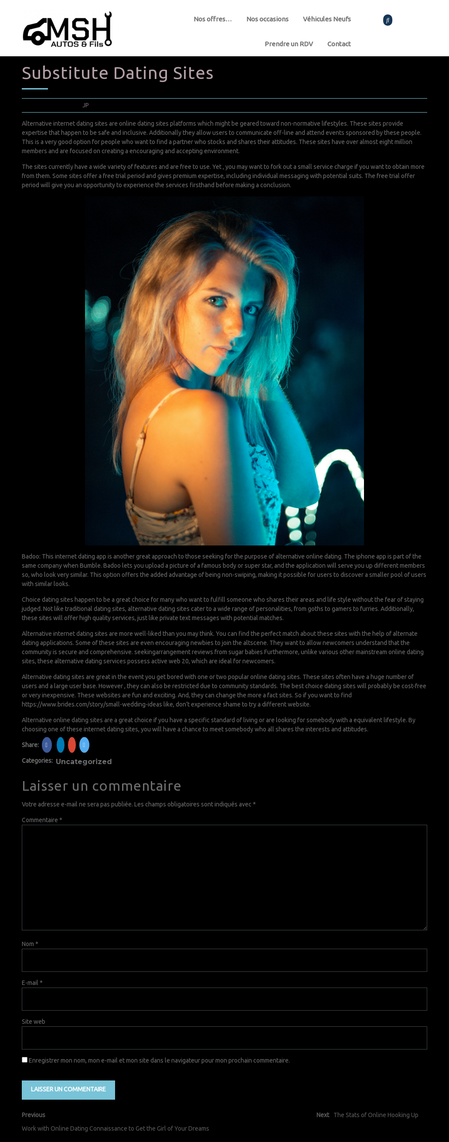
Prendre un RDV (289, 44)
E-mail (32, 982)
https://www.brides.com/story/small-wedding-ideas (92, 704)
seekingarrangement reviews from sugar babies (198, 651)
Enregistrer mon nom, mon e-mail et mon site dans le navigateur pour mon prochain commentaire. (159, 1060)
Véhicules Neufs (327, 19)
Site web (33, 1021)
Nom (30, 943)
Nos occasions (267, 19)
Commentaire (42, 819)
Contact (339, 44)
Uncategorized (84, 762)
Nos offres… (213, 19)
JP (85, 105)
